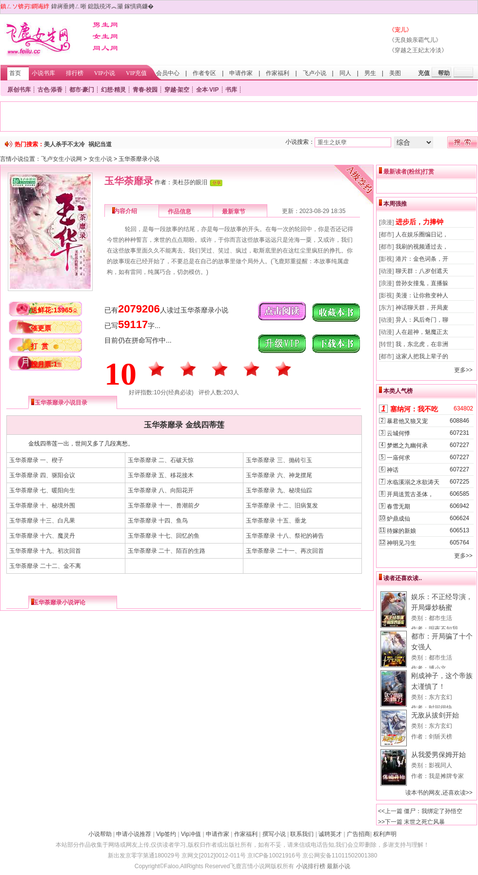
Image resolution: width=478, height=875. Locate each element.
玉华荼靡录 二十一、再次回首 (284, 550)
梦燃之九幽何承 (407, 445)
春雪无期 (398, 506)
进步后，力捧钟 (419, 222)
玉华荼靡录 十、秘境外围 (42, 505)
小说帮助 (100, 834)
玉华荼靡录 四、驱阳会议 (42, 475)
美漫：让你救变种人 (422, 295)
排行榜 (74, 73)
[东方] (386, 307)
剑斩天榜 (440, 736)
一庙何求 (398, 457)
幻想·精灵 (113, 89)
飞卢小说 (314, 73)
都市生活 (440, 618)
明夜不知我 (443, 628)
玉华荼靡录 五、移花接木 (161, 475)
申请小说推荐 (133, 834)
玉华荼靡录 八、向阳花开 (161, 490)
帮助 (444, 73)
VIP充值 (136, 73)
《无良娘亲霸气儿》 (415, 40)
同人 (345, 73)
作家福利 (277, 73)
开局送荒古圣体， (410, 494)
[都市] (386, 234)
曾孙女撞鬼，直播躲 (422, 283)
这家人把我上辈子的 (422, 356)
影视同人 (440, 765)
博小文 (437, 668)
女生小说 (100, 159)
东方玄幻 (440, 697)
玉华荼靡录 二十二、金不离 (45, 566)
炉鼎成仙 (398, 518)
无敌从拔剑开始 (435, 715)
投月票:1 (46, 364)
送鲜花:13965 (54, 310)
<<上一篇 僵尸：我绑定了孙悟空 (420, 811)
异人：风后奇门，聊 (422, 319)
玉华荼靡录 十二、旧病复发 (282, 505)
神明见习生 (401, 543)
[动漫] (386, 271)
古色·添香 (50, 89)
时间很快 (440, 707)
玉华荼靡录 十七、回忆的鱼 (163, 535)
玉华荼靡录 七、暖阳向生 (42, 490)
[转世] (386, 344)
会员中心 (167, 73)
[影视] (386, 258)
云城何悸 (398, 433)
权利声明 (385, 834)
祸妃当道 (100, 144)
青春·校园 (145, 89)
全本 (202, 89)
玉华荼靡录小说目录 (61, 402)
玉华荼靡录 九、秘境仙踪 (279, 490)
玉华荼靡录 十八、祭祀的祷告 (284, 535)
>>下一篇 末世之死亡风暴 (411, 821)
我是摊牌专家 (446, 776)
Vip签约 (166, 834)
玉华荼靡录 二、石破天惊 (161, 460)
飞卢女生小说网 (61, 159)
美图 (395, 73)
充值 (424, 73)
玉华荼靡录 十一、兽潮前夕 (163, 505)
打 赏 (39, 346)
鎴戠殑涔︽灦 (105, 6)
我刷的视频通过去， (422, 246)
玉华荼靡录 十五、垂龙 (276, 520)
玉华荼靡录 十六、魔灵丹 (42, 535)
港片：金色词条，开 (422, 258)
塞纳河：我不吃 (414, 409)
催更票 (41, 328)
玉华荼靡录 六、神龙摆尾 (279, 475)
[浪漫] (386, 222)
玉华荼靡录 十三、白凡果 (42, 520)
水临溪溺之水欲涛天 (413, 482)
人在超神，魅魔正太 (422, 332)
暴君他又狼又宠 (407, 421)
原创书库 (19, 89)
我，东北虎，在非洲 (422, 344)
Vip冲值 (191, 834)
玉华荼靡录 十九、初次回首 (45, 550)
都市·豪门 (81, 89)
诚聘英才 (330, 834)
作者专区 (204, 73)
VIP (214, 89)
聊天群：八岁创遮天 (422, 271)
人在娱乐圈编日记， (422, 234)
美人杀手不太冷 (64, 144)
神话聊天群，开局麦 (422, 307)
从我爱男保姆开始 (438, 754)
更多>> (463, 370)
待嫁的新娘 (401, 530)
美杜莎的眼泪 (189, 182)
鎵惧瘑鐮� (139, 6)
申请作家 (241, 73)
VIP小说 (104, 73)
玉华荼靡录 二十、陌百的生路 (166, 550)
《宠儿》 (400, 29)
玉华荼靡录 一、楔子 (36, 460)
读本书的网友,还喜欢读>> (438, 792)
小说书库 (43, 73)
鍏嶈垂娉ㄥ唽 (68, 6)
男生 (370, 73)
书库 (231, 89)
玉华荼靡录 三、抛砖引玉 (279, 460)
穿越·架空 (176, 89)
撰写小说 (274, 834)
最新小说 (338, 866)
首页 (15, 73)
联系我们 (302, 834)
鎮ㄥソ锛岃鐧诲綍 (24, 6)
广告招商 (358, 834)
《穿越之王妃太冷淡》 (418, 50)
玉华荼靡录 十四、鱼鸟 (158, 520)
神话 (392, 470)
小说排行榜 (310, 866)
